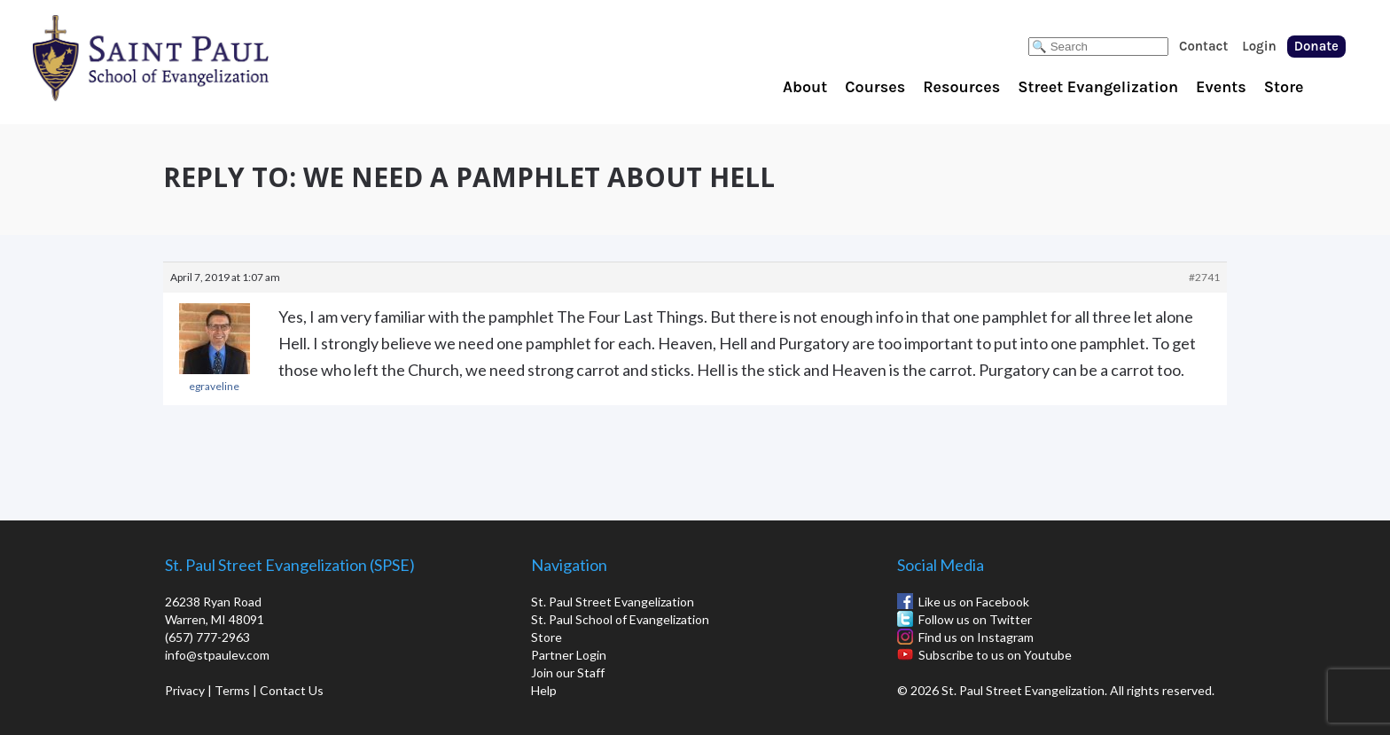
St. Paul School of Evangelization (186, 57)
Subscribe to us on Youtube (995, 654)
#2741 (1204, 277)
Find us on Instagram (976, 637)
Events (1221, 87)
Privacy (185, 690)
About (805, 87)
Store (1284, 87)
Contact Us (292, 690)
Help (544, 690)
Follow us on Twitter (975, 619)
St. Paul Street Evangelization (612, 601)
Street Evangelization (1098, 87)
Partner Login (568, 654)
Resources (961, 87)
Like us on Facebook (973, 601)
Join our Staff (568, 672)
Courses (875, 87)
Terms (232, 690)
